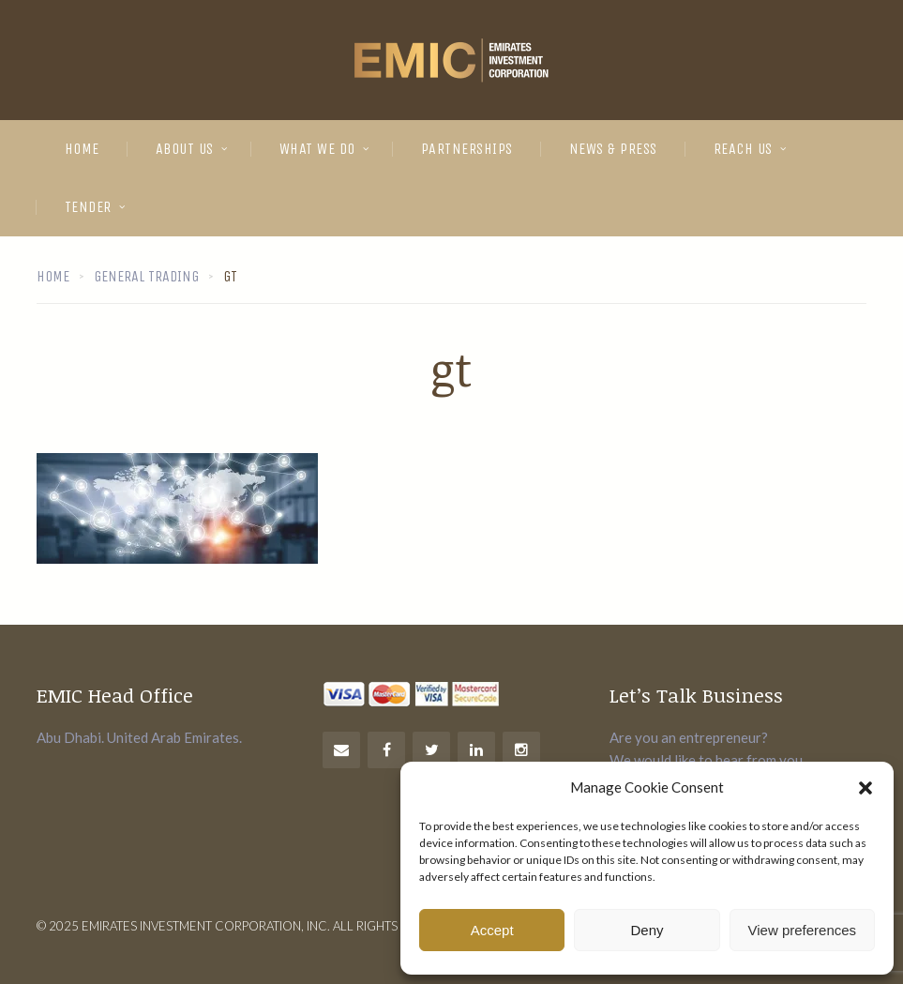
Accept (492, 930)
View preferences (802, 930)
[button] (865, 788)
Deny (646, 930)
